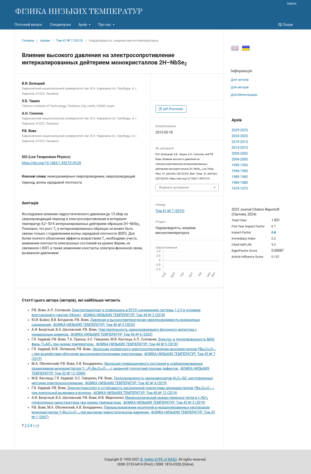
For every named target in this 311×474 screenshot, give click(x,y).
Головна (28, 40)
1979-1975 (240, 188)
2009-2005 (240, 153)
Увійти (291, 3)
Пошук (285, 25)
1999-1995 (240, 165)
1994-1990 (240, 171)
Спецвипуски (60, 25)
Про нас (105, 25)
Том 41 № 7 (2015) (69, 40)
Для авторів (240, 87)
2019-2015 (240, 142)
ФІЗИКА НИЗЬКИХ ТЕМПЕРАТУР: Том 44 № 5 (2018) (137, 344)
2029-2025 (240, 130)
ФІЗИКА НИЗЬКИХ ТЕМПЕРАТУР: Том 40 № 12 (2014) (135, 393)
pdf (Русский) (172, 109)
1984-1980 (240, 183)
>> (37, 425)
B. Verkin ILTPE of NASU (158, 459)
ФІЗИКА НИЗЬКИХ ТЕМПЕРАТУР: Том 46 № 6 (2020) (112, 334)
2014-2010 (240, 148)
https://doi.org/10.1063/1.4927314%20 (51, 163)
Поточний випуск (28, 25)
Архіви (45, 40)
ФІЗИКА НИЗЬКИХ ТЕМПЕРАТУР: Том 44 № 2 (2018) (124, 315)
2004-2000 (240, 159)
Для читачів (240, 79)
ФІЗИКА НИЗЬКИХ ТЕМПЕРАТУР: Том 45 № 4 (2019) (126, 383)
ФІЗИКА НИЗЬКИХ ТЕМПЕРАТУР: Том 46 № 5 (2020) (94, 325)
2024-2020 (240, 136)
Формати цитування (174, 187)
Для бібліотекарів (244, 95)
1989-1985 (240, 177)
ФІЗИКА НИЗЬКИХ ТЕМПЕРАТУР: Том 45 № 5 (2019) (164, 402)
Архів (83, 25)
